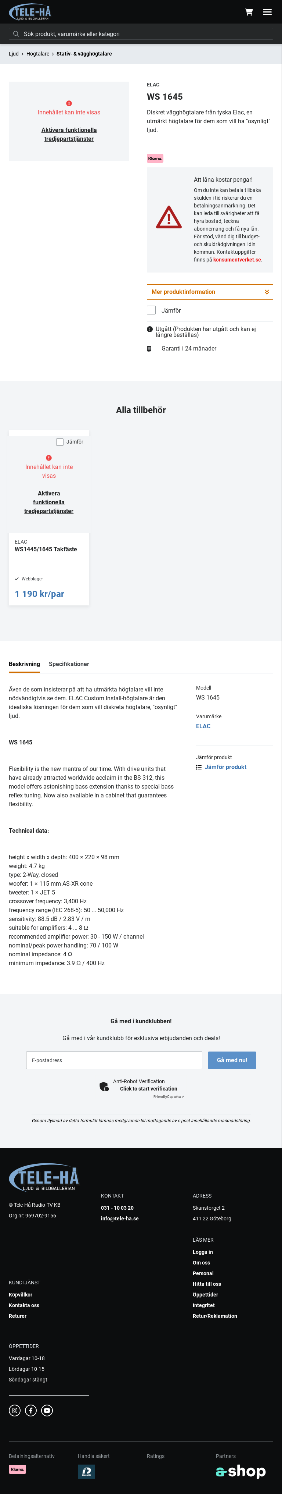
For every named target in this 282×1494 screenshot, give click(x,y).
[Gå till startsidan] (30, 12)
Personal (203, 1273)
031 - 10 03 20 (117, 1208)
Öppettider (205, 1295)
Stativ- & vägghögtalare (84, 54)
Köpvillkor (20, 1295)
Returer (17, 1316)
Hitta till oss (207, 1284)
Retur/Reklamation (215, 1316)
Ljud (14, 54)
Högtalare (37, 54)
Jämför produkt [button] (221, 767)
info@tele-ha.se (120, 1218)
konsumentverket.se (237, 260)
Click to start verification (148, 1089)
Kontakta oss (24, 1305)
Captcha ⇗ (168, 1097)
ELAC (203, 726)
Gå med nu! (232, 1060)
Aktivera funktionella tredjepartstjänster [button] (48, 502)
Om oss (201, 1263)
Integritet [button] (204, 1305)
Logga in (203, 1252)
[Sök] (141, 34)
